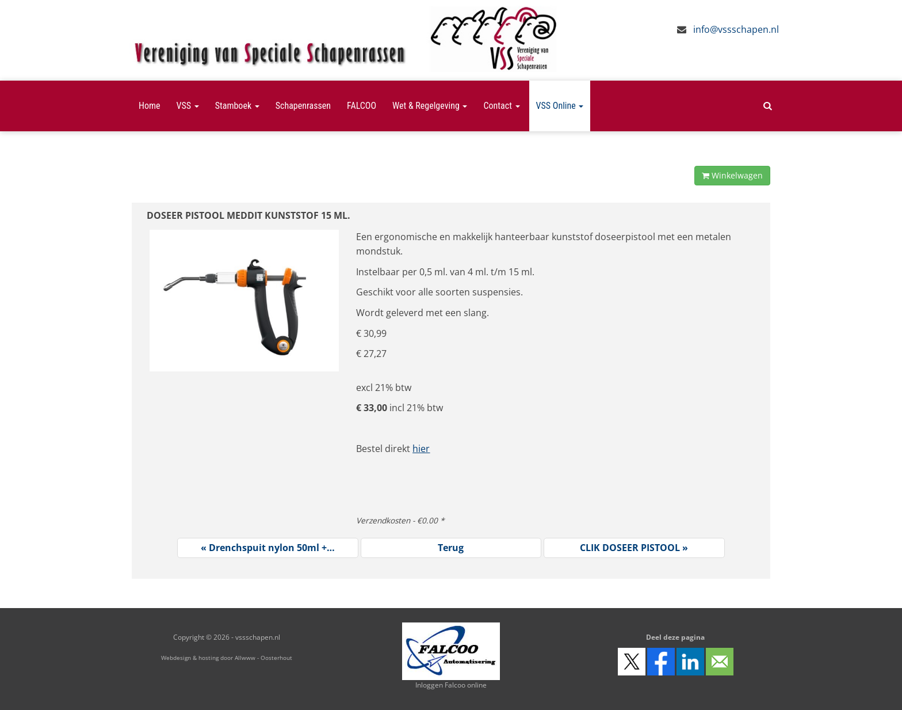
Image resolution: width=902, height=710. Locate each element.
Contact (501, 105)
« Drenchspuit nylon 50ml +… (268, 547)
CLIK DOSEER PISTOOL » (634, 547)
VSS (188, 105)
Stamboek (237, 105)
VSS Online (560, 105)
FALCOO (361, 105)
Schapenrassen (303, 105)
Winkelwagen (732, 175)
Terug (451, 547)
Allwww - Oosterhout (263, 658)
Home (149, 105)
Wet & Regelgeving (429, 105)
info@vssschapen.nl (736, 29)
